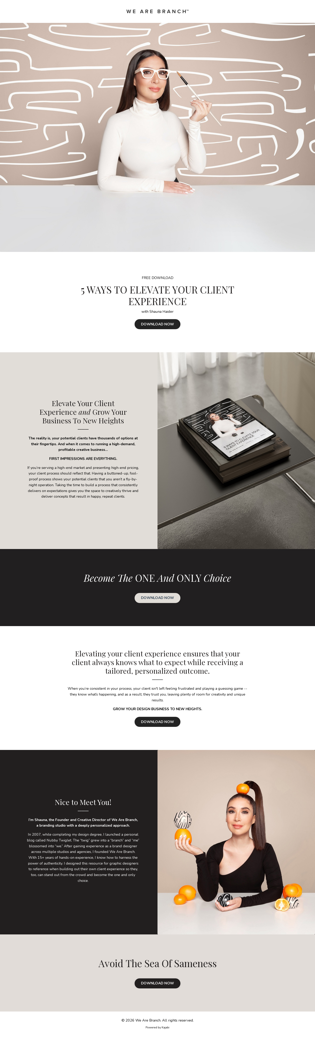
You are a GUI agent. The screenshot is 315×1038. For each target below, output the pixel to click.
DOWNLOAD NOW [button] (157, 324)
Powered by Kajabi (157, 1027)
